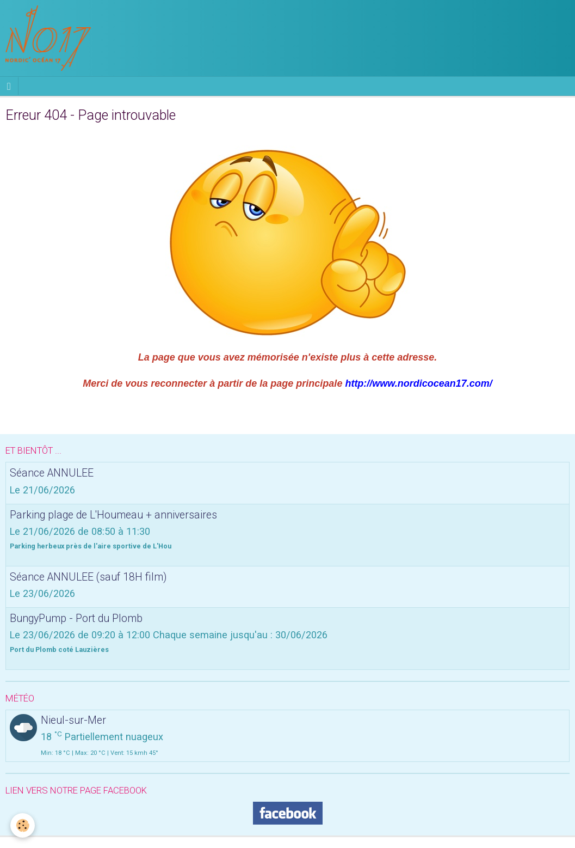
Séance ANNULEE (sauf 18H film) (88, 576)
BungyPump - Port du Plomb (76, 618)
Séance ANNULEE (52, 473)
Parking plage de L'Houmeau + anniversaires (113, 514)
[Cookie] (23, 825)
